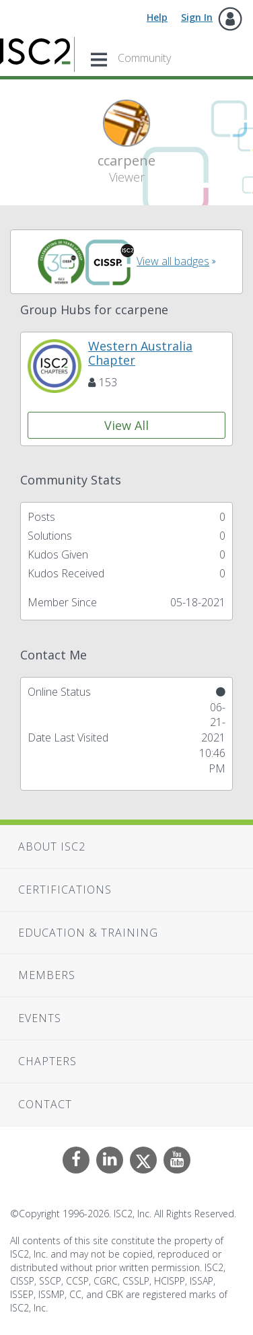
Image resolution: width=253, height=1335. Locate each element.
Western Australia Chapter (140, 353)
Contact (45, 1104)
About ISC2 (51, 846)
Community (144, 57)
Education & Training (88, 932)
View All (126, 425)
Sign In (197, 17)
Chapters (47, 1061)
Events (39, 1018)
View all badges (173, 261)
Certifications (65, 889)
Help (157, 17)
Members (46, 975)
